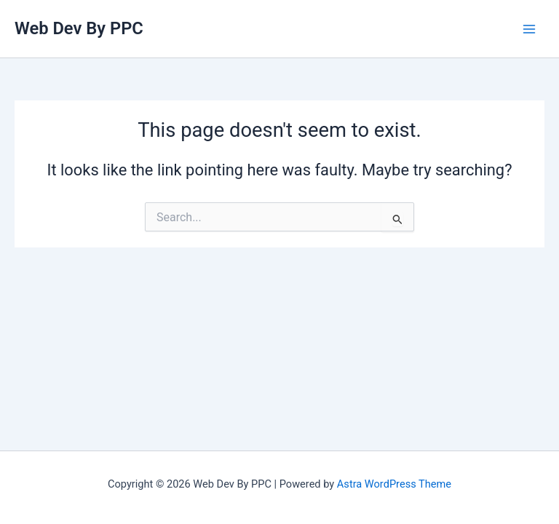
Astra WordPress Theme (394, 484)
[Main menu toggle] (529, 29)
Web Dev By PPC (79, 28)
